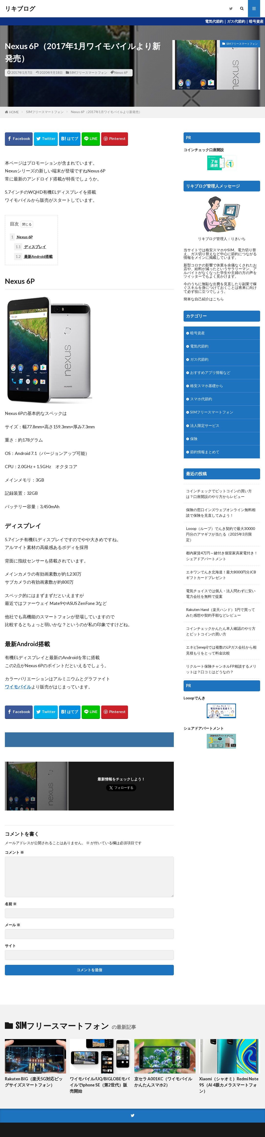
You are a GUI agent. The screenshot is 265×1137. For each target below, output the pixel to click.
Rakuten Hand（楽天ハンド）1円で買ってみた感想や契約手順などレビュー (220, 612)
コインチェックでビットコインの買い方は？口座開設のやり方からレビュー (219, 494)
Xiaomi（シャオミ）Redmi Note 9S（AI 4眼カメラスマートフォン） (228, 1085)
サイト (10, 946)
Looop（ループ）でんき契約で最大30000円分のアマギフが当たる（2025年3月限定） (220, 534)
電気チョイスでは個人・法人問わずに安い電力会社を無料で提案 (220, 594)
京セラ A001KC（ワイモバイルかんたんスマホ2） (163, 1081)
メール (12, 925)
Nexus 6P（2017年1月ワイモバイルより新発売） (106, 112)
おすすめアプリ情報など (210, 372)
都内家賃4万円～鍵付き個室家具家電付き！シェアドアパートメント (222, 556)
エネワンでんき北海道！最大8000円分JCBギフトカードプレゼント (221, 575)
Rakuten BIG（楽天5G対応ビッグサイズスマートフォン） (34, 1081)
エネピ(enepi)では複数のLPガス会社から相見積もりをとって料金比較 (221, 650)
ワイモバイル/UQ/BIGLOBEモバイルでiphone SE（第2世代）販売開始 (99, 1085)
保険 (193, 438)
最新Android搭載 (33, 256)
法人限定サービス (204, 425)
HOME (14, 112)
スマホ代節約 (201, 399)
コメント (14, 852)
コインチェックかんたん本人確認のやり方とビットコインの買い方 (220, 631)
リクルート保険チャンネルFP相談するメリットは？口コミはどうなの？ (221, 669)
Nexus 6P (121, 72)
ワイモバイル (18, 686)
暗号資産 (197, 333)
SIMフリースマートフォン (88, 72)
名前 (11, 904)
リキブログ (20, 8)
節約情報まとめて (204, 452)
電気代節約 (199, 346)
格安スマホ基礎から (206, 385)
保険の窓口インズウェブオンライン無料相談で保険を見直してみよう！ (220, 512)
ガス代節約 (199, 359)
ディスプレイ (30, 246)
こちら (218, 299)
